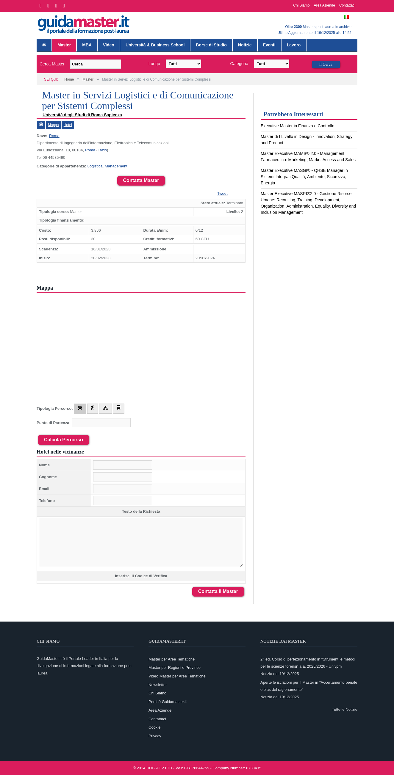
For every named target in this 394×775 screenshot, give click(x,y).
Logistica (94, 166)
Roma (54, 136)
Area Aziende (324, 5)
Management (116, 166)
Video (108, 45)
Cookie (154, 727)
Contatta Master (141, 180)
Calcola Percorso (63, 439)
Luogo (154, 63)
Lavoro (294, 45)
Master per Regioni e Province (174, 667)
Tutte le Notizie (344, 709)
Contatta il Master (218, 591)
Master (64, 45)
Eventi (269, 45)
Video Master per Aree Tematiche (177, 676)
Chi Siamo (301, 5)
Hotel (68, 125)
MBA (87, 45)
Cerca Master (52, 64)
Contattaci (347, 5)
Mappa (53, 125)
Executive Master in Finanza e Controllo (297, 125)
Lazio (102, 150)
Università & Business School (155, 45)
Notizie (245, 45)
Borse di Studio (211, 45)
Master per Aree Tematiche (171, 659)
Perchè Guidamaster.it (167, 701)
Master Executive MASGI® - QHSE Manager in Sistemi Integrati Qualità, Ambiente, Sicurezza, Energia (304, 176)
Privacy (154, 736)
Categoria (239, 63)
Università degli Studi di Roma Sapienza (82, 115)
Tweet (222, 193)
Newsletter (157, 685)
